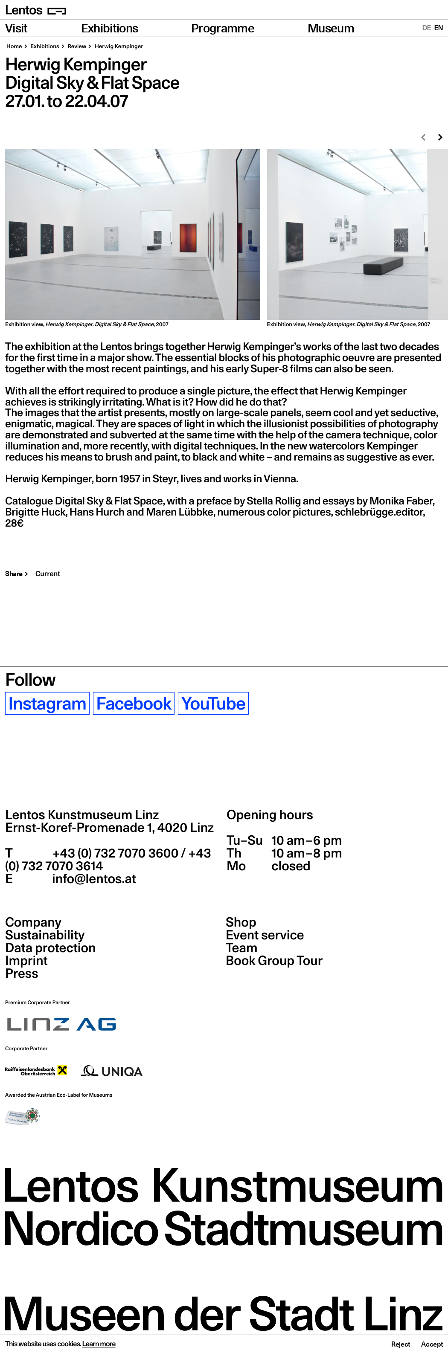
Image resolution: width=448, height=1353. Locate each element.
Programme (222, 28)
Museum (331, 28)
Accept (432, 1344)
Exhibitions (109, 28)
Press (21, 973)
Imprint (26, 961)
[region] (224, 238)
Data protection (50, 948)
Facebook (133, 703)
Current (47, 574)
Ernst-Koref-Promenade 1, (109, 828)
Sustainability (44, 935)
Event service (265, 935)
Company (33, 922)
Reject (400, 1344)
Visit (16, 28)
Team (241, 948)
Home (14, 46)
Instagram (48, 703)
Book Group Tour (274, 961)
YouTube (213, 703)
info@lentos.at (92, 879)
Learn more (98, 1344)
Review (77, 46)
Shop (241, 922)
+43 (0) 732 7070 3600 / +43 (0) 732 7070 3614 (108, 859)
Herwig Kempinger (118, 46)
